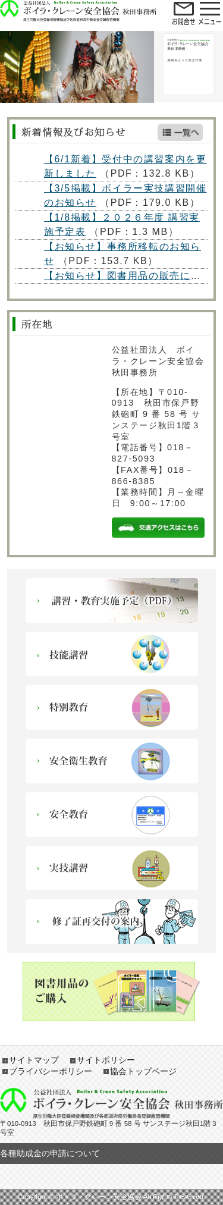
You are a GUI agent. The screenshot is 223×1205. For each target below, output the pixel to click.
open (184, 12)
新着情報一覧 (180, 132)
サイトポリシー (106, 1060)
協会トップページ (143, 1071)
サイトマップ (34, 1060)
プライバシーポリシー (50, 1071)
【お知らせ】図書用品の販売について (133, 276)
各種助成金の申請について (50, 1153)
